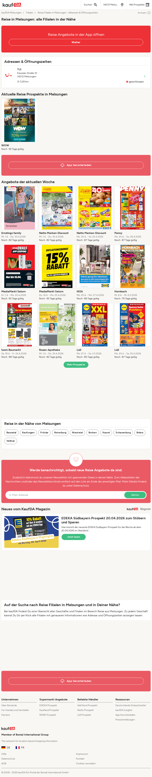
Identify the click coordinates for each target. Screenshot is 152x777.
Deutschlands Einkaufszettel (130, 705)
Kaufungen (28, 432)
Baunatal (11, 432)
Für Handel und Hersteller (15, 710)
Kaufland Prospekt (49, 710)
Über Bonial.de (9, 705)
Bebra (140, 432)
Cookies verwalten (86, 763)
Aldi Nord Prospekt (87, 705)
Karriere (5, 714)
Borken (93, 432)
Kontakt (80, 758)
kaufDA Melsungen (11, 13)
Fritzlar (44, 432)
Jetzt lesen (73, 536)
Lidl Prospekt (84, 714)
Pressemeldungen (125, 719)
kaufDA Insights (123, 710)
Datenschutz (81, 485)
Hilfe (3, 754)
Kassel (106, 432)
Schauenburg (123, 432)
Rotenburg (60, 432)
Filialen (29, 13)
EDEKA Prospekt (48, 705)
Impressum (82, 754)
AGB (3, 763)
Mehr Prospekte (76, 364)
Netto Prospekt (85, 710)
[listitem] (19, 125)
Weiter (76, 42)
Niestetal (77, 432)
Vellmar (10, 440)
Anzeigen (144, 12)
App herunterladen (125, 714)
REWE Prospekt (47, 714)
